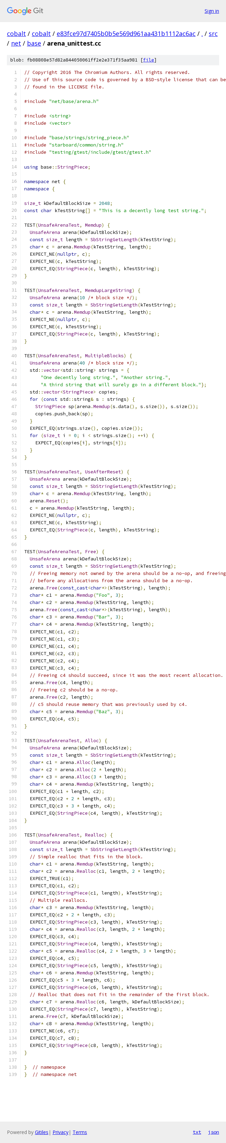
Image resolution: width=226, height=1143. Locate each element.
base (34, 43)
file (148, 60)
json (213, 1132)
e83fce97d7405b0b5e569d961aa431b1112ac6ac (126, 33)
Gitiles (41, 1132)
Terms (80, 1132)
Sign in (212, 11)
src (213, 33)
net (16, 43)
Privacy (60, 1132)
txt (197, 1132)
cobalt (16, 33)
